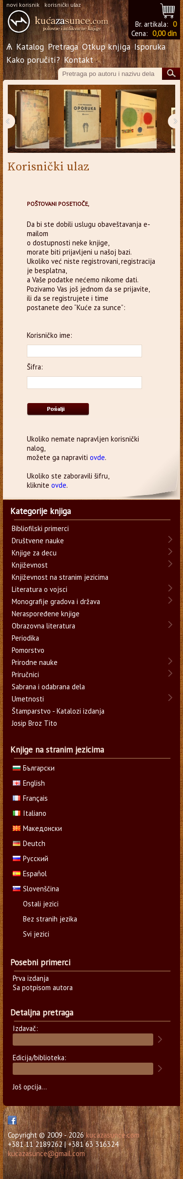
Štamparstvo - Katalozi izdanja (58, 711)
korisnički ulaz (62, 4)
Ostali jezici (41, 903)
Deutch (29, 843)
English (29, 783)
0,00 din (164, 33)
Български (34, 768)
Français (30, 798)
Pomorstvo (28, 650)
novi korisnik (23, 4)
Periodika (25, 638)
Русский (30, 858)
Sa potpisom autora (43, 987)
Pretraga (63, 46)
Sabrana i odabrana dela (48, 686)
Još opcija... (30, 1086)
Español (30, 873)
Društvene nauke (38, 540)
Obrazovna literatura (43, 625)
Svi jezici (36, 934)
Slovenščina (36, 888)
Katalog (30, 46)
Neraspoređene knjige (46, 613)
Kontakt (78, 59)
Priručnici (25, 674)
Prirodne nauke (35, 662)
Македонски (37, 828)
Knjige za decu (34, 552)
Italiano (29, 813)
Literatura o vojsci (39, 589)
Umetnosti (28, 698)
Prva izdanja (31, 978)
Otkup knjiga (106, 46)
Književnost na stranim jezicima (60, 577)
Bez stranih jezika (50, 918)
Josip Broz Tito (34, 723)
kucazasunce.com (113, 1135)
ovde (97, 457)
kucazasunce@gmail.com (46, 1153)
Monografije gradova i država (56, 601)
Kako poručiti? (33, 59)
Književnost (30, 565)
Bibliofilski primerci (40, 528)
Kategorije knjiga (40, 511)
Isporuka (149, 46)
